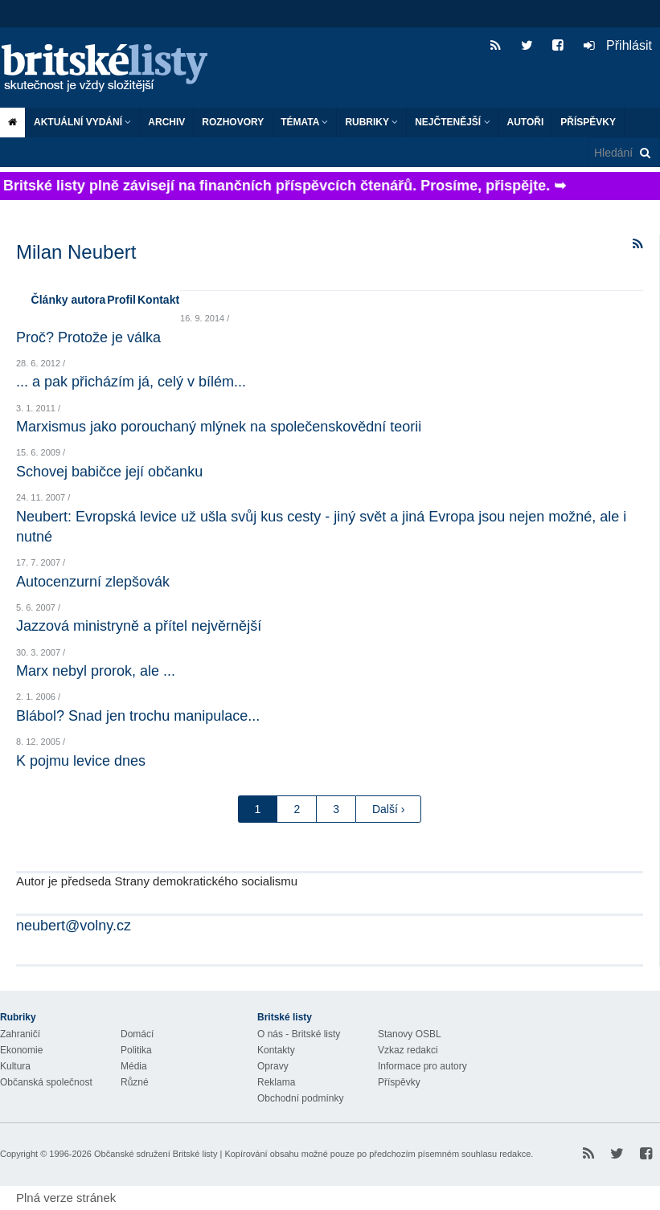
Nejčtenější (452, 122)
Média (134, 1066)
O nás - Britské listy (298, 1034)
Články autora (68, 299)
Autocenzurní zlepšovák (93, 582)
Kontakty (276, 1050)
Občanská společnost (46, 1082)
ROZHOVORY (233, 122)
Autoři (525, 122)
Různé (135, 1082)
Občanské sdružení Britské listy (155, 1154)
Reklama (276, 1082)
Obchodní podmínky (300, 1098)
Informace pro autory (422, 1066)
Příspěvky (588, 122)
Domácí (137, 1034)
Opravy (273, 1066)
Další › (388, 809)
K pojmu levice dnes (81, 761)
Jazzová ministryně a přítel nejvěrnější (138, 626)
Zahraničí (20, 1034)
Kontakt (158, 299)
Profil (121, 299)
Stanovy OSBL (409, 1034)
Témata (304, 122)
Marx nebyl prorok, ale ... (95, 671)
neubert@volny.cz (73, 926)
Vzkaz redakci (408, 1050)
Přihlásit (618, 45)
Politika (136, 1050)
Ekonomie (21, 1050)
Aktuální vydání (82, 122)
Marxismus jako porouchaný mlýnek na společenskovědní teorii (218, 427)
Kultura (15, 1066)
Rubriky (371, 122)
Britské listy (112, 68)
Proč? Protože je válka (88, 337)
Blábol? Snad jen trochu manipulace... (138, 716)
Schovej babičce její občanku (109, 472)
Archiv (166, 122)
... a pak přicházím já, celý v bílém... (131, 382)
